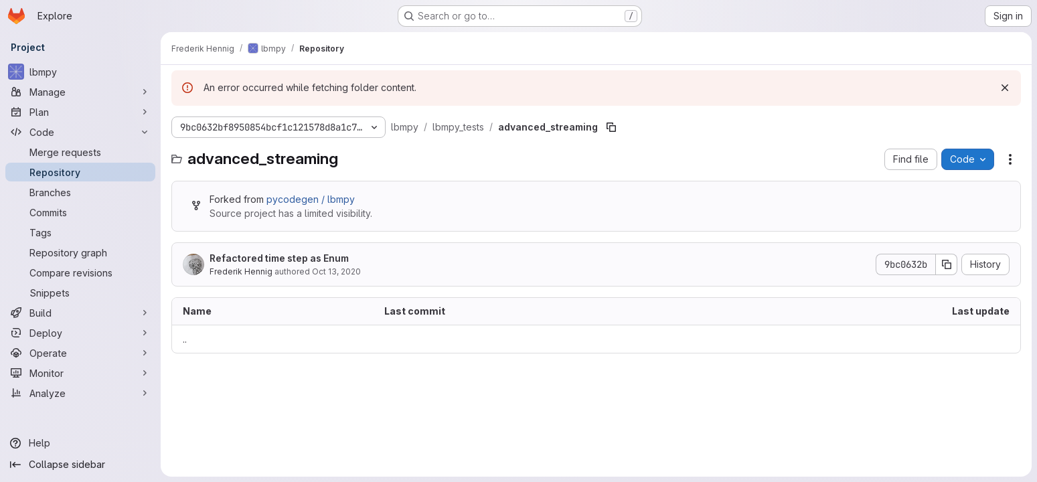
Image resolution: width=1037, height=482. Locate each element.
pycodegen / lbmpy (310, 199)
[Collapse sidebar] (80, 464)
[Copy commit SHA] (946, 264)
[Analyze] (80, 393)
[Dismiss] (1005, 88)
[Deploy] (80, 332)
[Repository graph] (80, 252)
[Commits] (80, 212)
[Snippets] (80, 292)
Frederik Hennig (241, 271)
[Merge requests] (80, 152)
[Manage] (80, 91)
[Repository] (80, 172)
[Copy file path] (611, 127)
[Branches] (80, 192)
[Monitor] (80, 373)
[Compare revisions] (80, 272)
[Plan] (80, 111)
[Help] (80, 443)
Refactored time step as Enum (279, 258)
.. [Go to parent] (185, 339)
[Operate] (80, 352)
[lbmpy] (80, 71)
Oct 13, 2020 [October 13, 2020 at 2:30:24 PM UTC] (336, 271)
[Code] (80, 132)
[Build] (80, 312)
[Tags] (80, 232)
